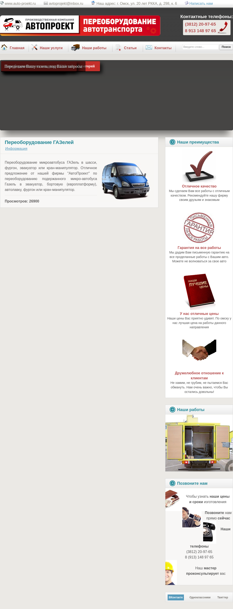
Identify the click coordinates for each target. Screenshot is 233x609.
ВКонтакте (176, 597)
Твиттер (222, 597)
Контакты (163, 48)
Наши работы (94, 48)
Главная (17, 48)
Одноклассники (200, 597)
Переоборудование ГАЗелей (39, 142)
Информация (16, 149)
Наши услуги (51, 48)
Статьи (130, 48)
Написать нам (201, 3)
